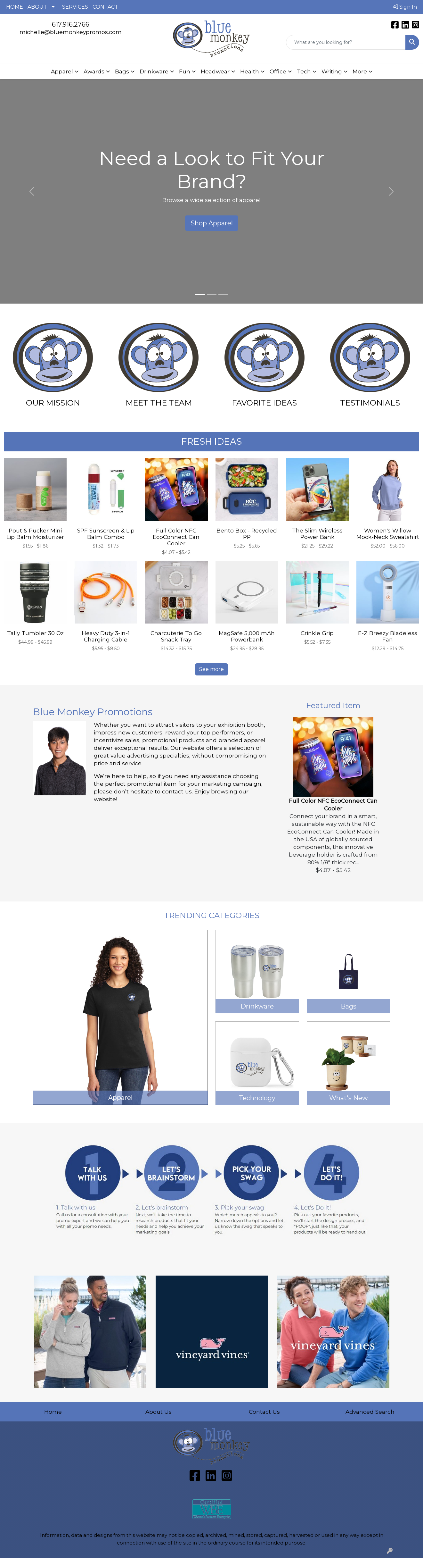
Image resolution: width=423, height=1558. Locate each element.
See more (211, 669)
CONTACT (105, 7)
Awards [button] (94, 71)
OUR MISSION (53, 402)
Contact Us (264, 1411)
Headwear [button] (215, 71)
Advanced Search (370, 1411)
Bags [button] (122, 71)
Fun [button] (184, 71)
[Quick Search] (346, 42)
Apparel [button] (62, 71)
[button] (31, 191)
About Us (158, 1411)
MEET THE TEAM (159, 402)
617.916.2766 (70, 24)
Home (53, 1411)
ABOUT (37, 7)
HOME (14, 7)
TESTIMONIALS (370, 402)
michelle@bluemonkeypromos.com (71, 32)
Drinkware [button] (154, 71)
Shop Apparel (212, 223)
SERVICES (75, 7)
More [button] (360, 71)
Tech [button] (304, 71)
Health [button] (249, 71)
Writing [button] (331, 71)
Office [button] (278, 71)
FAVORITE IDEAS (264, 402)
